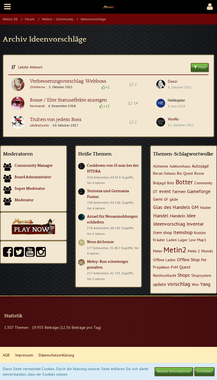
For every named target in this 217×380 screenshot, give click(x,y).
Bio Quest (185, 173)
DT (155, 191)
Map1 (201, 239)
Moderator (24, 200)
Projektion (161, 267)
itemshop (183, 232)
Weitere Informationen (173, 371)
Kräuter (159, 239)
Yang (205, 284)
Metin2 (175, 249)
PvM (174, 267)
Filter (199, 67)
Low (192, 239)
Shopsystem (201, 275)
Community (203, 182)
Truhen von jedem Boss (55, 119)
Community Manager (34, 165)
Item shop (162, 232)
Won (195, 284)
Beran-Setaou (164, 173)
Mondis (207, 251)
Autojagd (200, 166)
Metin (157, 251)
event (165, 191)
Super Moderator (30, 188)
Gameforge (198, 191)
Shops (183, 275)
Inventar (195, 224)
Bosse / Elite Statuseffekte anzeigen (68, 100)
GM (195, 207)
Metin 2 (194, 251)
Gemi (157, 199)
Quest (185, 267)
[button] (7, 6)
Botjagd (159, 182)
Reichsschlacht (164, 275)
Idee (191, 215)
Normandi (37, 106)
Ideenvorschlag (169, 224)
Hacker (205, 207)
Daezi (172, 81)
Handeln (177, 215)
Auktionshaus (180, 166)
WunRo (173, 119)
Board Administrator (33, 177)
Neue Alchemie (100, 242)
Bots (170, 182)
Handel (160, 215)
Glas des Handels (171, 207)
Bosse (199, 173)
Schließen (204, 371)
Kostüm (200, 232)
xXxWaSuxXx (39, 125)
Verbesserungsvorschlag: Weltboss (68, 81)
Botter (184, 182)
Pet (203, 259)
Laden (172, 239)
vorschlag (178, 283)
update (159, 284)
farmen (179, 191)
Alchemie (160, 166)
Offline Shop (188, 259)
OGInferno (37, 87)
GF (166, 199)
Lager (183, 239)
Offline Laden (164, 259)
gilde (174, 199)
